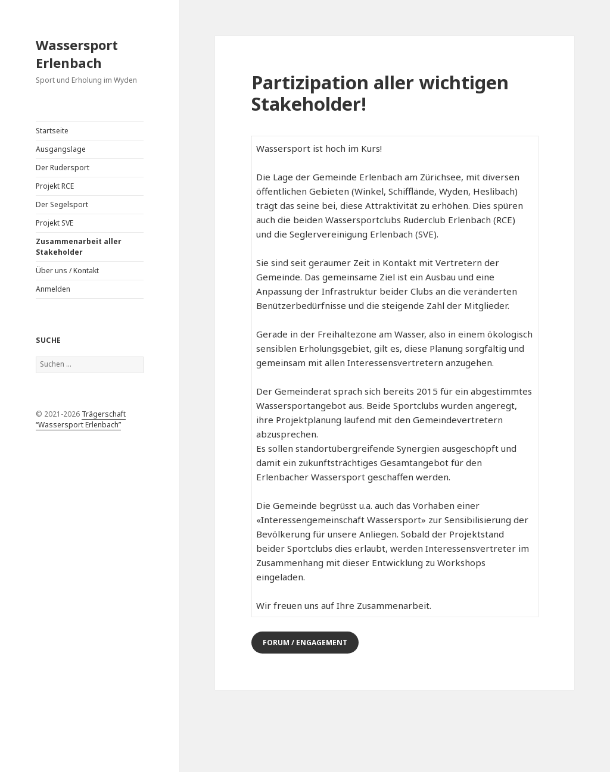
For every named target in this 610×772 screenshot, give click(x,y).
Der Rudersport (62, 167)
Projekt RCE (55, 186)
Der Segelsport (62, 204)
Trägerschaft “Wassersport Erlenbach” (81, 419)
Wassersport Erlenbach (77, 53)
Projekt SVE (54, 223)
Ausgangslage (61, 149)
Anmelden (53, 289)
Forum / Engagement (305, 642)
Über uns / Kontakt (67, 270)
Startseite (52, 131)
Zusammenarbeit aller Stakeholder (79, 246)
